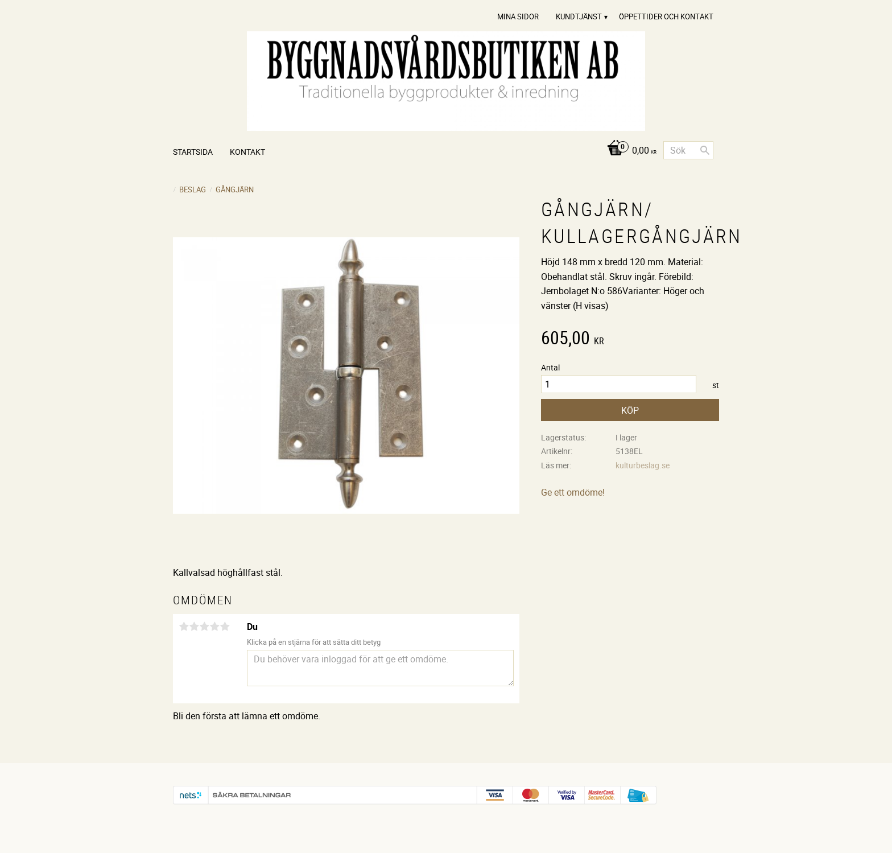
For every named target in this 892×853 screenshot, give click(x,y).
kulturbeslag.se (643, 465)
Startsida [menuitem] (193, 151)
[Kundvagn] (628, 151)
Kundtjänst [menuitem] (579, 16)
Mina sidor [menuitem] (518, 16)
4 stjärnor (214, 626)
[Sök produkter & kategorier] (688, 150)
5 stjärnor (225, 626)
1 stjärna (184, 626)
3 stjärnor (204, 626)
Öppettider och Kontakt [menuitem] (666, 16)
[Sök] (704, 150)
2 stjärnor (194, 626)
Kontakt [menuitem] (247, 151)
